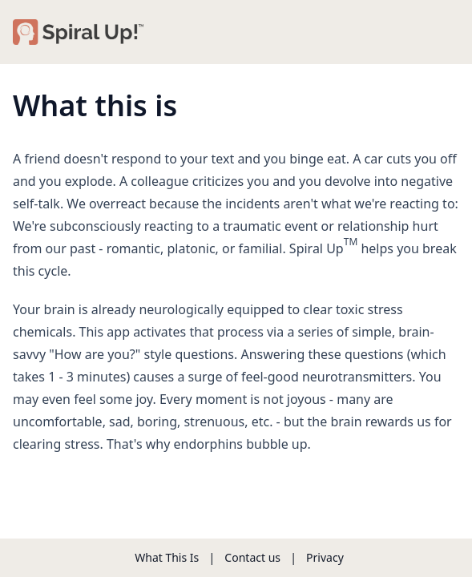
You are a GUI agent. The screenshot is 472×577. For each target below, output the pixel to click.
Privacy (325, 557)
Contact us (252, 557)
